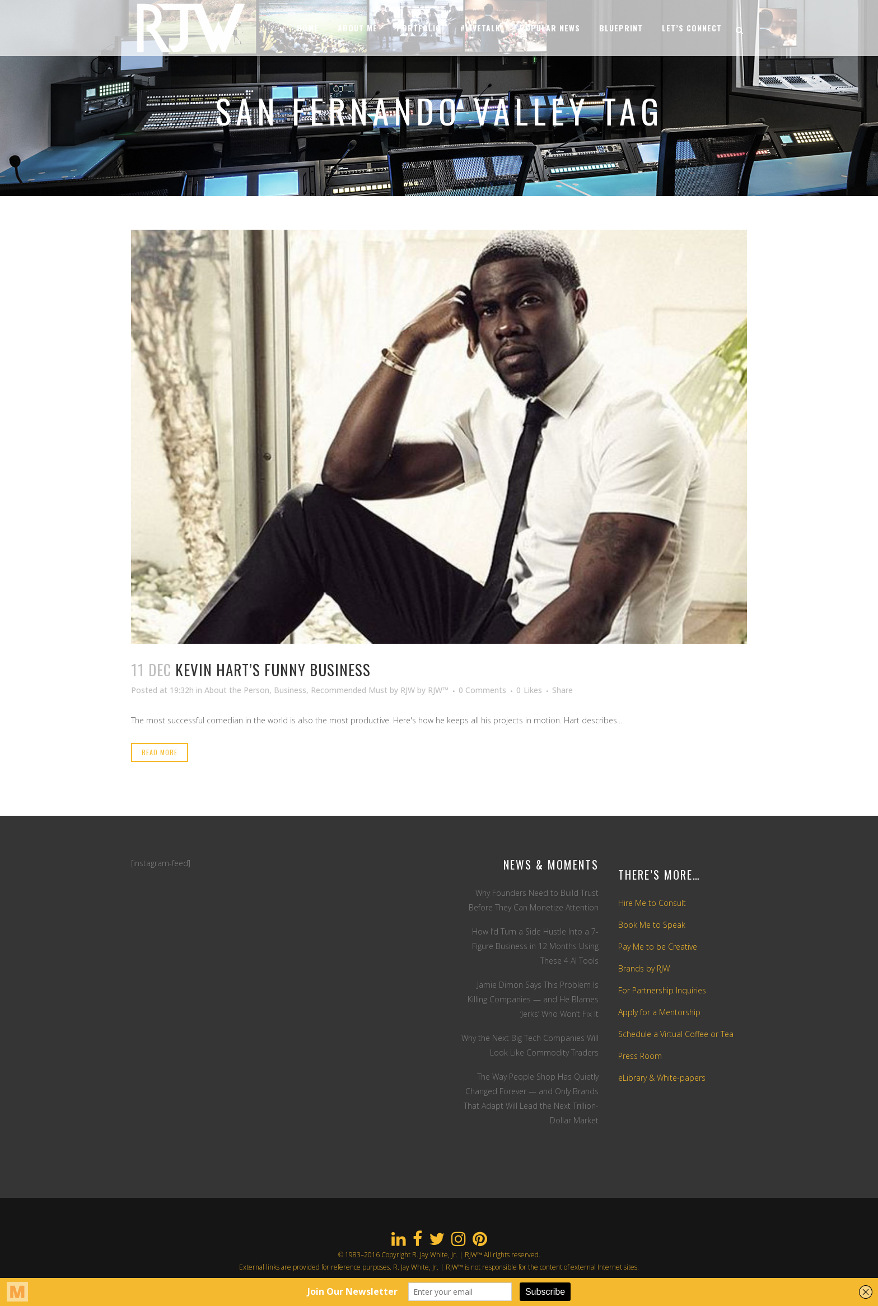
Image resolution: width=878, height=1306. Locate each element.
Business (290, 690)
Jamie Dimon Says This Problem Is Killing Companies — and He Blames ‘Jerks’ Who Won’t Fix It (533, 999)
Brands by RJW (644, 968)
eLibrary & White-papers (662, 1077)
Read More (160, 752)
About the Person (236, 690)
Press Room (640, 1056)
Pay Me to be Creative (657, 946)
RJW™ (438, 690)
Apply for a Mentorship (659, 1012)
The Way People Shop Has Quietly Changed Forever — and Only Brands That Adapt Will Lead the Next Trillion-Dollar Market (531, 1098)
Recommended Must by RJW (363, 690)
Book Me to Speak (651, 924)
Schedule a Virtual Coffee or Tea (676, 1034)
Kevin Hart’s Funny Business (273, 669)
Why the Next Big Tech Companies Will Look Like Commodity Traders (530, 1045)
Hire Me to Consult (652, 903)
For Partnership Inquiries (662, 990)
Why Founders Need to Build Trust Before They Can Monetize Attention (534, 900)
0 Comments (482, 690)
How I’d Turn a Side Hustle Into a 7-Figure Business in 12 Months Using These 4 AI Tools (535, 946)
